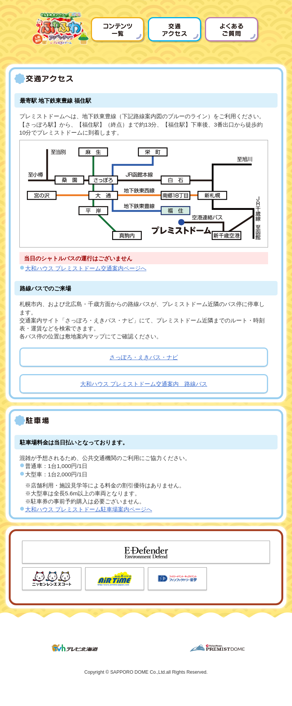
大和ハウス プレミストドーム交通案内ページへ (85, 268)
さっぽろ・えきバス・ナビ (144, 357)
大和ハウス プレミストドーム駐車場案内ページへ (88, 509)
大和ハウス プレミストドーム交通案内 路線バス (143, 384)
